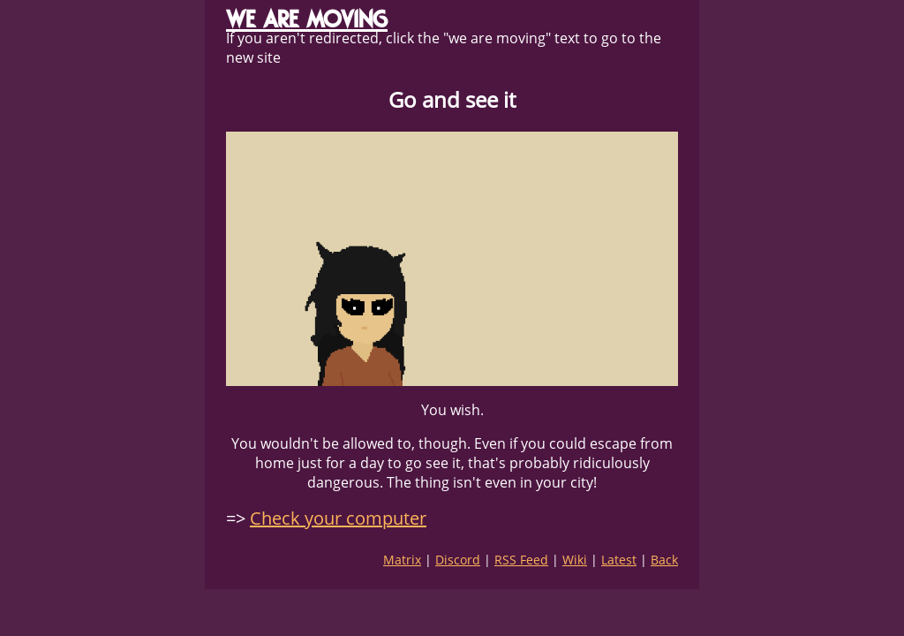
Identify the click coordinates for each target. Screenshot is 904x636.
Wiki (574, 559)
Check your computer (338, 518)
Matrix (402, 559)
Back (664, 559)
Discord (457, 559)
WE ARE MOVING (307, 19)
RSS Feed (521, 559)
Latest (619, 559)
